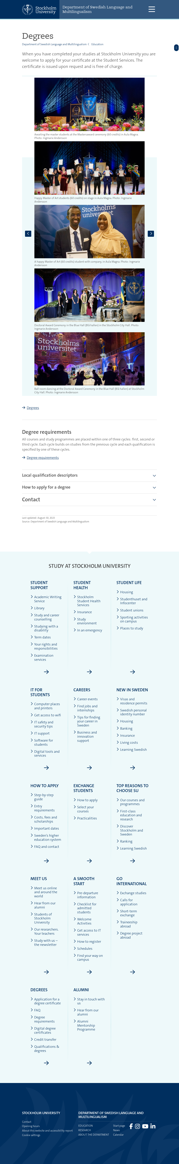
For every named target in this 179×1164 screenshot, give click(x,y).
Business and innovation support (85, 736)
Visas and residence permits (131, 701)
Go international (131, 881)
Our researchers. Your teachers (44, 931)
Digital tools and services (45, 754)
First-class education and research (129, 815)
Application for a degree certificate (45, 1001)
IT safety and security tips (41, 724)
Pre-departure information (85, 895)
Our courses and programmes (130, 802)
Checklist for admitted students (84, 908)
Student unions (129, 610)
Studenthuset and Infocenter (131, 601)
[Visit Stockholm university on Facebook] (131, 1127)
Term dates (40, 637)
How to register (87, 942)
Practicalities (85, 818)
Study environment (85, 621)
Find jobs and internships (85, 708)
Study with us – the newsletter (44, 943)
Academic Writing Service (46, 599)
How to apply (44, 786)
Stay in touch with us (89, 1001)
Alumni (81, 990)
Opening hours (31, 1126)
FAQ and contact (44, 847)
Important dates (44, 828)
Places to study (129, 628)
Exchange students (83, 788)
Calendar (118, 1134)
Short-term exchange (126, 913)
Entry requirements (42, 808)
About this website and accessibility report (47, 1130)
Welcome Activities (82, 921)
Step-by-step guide (42, 797)
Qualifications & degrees (44, 1049)
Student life (129, 582)
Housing (124, 592)
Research (84, 1130)
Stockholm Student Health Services (86, 601)
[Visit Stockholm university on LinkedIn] (152, 1127)
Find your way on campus (88, 958)
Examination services (41, 658)
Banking (124, 728)
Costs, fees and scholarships (43, 819)
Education (97, 44)
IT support (40, 733)
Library (37, 608)
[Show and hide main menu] (152, 9)
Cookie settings (31, 1135)
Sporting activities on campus (132, 619)
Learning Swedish (131, 750)
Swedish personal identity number (131, 712)
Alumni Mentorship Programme (84, 1025)
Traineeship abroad (126, 924)
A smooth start (83, 881)
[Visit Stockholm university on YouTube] (145, 1127)
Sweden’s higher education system (45, 838)
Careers (81, 690)
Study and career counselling (44, 617)
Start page (119, 1125)
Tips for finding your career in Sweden (86, 721)
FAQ (35, 1010)
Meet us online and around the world (43, 892)
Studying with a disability (44, 628)
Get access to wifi (45, 715)
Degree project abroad (129, 935)
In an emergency (87, 630)
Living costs (127, 743)
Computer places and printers (45, 706)
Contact (26, 1121)
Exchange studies (131, 893)
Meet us (38, 878)
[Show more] (154, 499)
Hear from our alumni (42, 905)
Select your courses (83, 809)
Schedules (82, 949)
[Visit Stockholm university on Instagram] (138, 1127)
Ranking (124, 841)
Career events (85, 699)
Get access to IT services (87, 932)
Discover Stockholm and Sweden (129, 830)
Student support (39, 585)
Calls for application (126, 902)
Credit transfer (43, 1040)
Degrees (33, 407)
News (116, 1130)
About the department (93, 1134)
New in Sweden (132, 690)
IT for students (40, 692)
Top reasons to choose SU (132, 788)
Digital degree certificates (43, 1030)
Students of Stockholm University (41, 918)
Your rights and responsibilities (44, 646)
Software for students (41, 742)
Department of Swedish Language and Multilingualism (97, 9)
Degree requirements (43, 457)
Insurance (82, 612)
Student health (82, 585)
